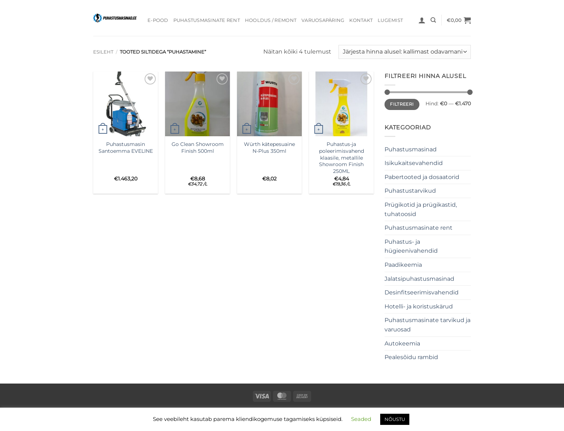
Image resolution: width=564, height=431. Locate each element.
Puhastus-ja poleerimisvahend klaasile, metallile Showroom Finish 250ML (341, 157)
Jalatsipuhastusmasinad (419, 278)
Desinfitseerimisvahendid (422, 292)
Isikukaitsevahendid (414, 163)
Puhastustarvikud (410, 190)
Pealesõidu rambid (411, 357)
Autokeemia (402, 343)
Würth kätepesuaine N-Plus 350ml (269, 147)
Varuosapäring (322, 20)
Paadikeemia (403, 264)
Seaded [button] (361, 419)
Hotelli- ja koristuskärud (419, 306)
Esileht (103, 52)
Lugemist (390, 20)
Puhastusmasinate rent (206, 20)
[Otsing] (433, 20)
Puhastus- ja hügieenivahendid (411, 246)
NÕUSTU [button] (395, 419)
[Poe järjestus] (404, 52)
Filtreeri (402, 104)
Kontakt (361, 20)
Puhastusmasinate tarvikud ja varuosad (427, 325)
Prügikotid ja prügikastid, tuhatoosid (421, 209)
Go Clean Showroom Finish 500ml (198, 147)
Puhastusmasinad (411, 149)
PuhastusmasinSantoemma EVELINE (126, 147)
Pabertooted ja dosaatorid (422, 177)
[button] (422, 20)
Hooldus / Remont (270, 20)
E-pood (157, 20)
